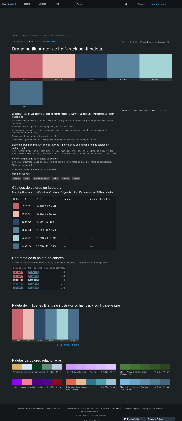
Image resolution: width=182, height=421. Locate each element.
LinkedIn (102, 415)
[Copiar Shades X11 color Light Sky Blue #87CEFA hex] (164, 387)
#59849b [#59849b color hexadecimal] (16, 228)
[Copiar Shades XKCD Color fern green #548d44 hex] (164, 372)
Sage (76, 178)
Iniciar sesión (127, 110)
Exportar (160, 42)
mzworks (97, 411)
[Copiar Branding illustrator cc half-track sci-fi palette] (32, 165)
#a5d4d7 (27, 238)
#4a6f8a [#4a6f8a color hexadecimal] (16, 244)
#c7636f (27, 205)
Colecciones (51, 408)
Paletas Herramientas (35, 408)
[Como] (123, 42)
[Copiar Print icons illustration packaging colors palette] (110, 387)
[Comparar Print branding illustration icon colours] (60, 372)
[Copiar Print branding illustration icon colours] (57, 372)
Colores (42, 4)
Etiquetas (85, 408)
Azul (27, 178)
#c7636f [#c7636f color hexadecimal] (16, 204)
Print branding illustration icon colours (29, 372)
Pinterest (94, 415)
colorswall (50, 42)
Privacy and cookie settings (153, 408)
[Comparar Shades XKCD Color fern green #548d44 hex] (168, 372)
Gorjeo (78, 415)
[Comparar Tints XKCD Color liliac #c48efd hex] (114, 372)
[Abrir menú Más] (33, 4)
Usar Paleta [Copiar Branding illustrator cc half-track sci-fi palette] (146, 42)
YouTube (86, 415)
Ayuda (136, 408)
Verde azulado (41, 178)
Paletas (26, 4)
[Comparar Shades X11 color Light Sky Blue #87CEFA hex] (168, 387)
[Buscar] (102, 4)
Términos (115, 408)
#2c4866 (27, 221)
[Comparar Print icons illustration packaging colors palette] (114, 387)
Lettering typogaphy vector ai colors (28, 387)
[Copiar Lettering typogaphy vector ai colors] (57, 387)
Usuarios (95, 408)
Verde (66, 178)
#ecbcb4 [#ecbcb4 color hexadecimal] (16, 212)
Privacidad (105, 408)
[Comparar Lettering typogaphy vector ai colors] (60, 387)
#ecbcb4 (27, 213)
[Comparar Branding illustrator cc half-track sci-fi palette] (168, 42)
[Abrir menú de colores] (49, 4)
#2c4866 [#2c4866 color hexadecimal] (16, 220)
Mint (55, 178)
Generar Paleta (158, 4)
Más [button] (57, 4)
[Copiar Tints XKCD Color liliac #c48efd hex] (110, 372)
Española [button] (141, 4)
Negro (16, 178)
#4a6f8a (27, 246)
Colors (9, 4)
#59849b (27, 230)
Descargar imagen (67, 345)
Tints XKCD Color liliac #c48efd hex (81, 372)
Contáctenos (127, 408)
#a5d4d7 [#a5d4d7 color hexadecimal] (16, 236)
